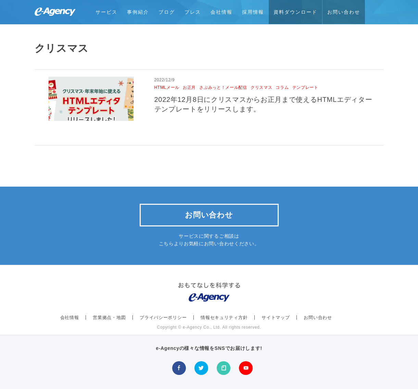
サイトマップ (276, 317)
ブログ (167, 12)
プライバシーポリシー (163, 317)
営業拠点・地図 (109, 317)
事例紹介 (138, 12)
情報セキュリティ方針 (224, 317)
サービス (106, 12)
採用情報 (253, 12)
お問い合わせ (343, 12)
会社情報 (221, 12)
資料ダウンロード (295, 12)
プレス (193, 12)
